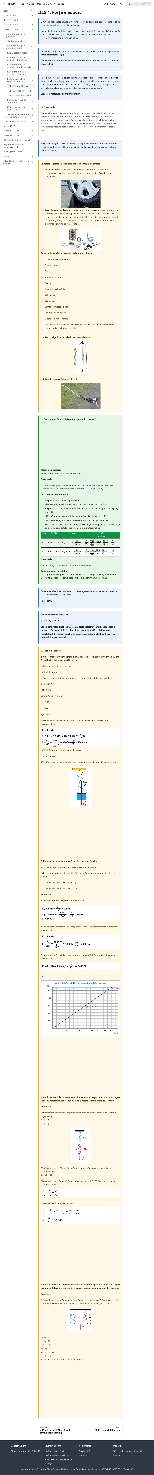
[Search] (139, 4)
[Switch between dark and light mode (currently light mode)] (121, 4)
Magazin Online (46, 3)
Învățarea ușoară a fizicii (56, 1451)
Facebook (84, 1451)
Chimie (30, 3)
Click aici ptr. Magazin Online (25, 1451)
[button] (18, 11)
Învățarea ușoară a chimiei (57, 1455)
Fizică (21, 3)
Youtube (84, 1455)
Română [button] (109, 3)
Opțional (62, 3)
